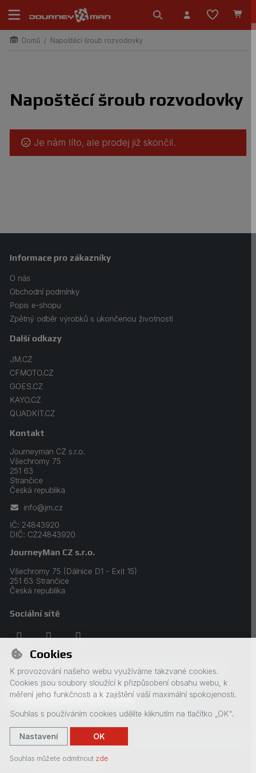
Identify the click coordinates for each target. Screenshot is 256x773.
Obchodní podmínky (45, 291)
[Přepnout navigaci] (14, 15)
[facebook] (19, 637)
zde (102, 758)
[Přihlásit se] (186, 15)
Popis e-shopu (35, 305)
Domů (25, 40)
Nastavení (38, 736)
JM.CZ (21, 359)
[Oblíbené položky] (212, 15)
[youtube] (78, 637)
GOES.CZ (26, 386)
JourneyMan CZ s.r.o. (52, 552)
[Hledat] (157, 15)
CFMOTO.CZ (32, 373)
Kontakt (27, 433)
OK (99, 736)
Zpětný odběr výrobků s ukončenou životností (91, 318)
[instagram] (48, 637)
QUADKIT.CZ (32, 413)
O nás (20, 278)
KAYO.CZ (25, 400)
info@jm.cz (36, 507)
